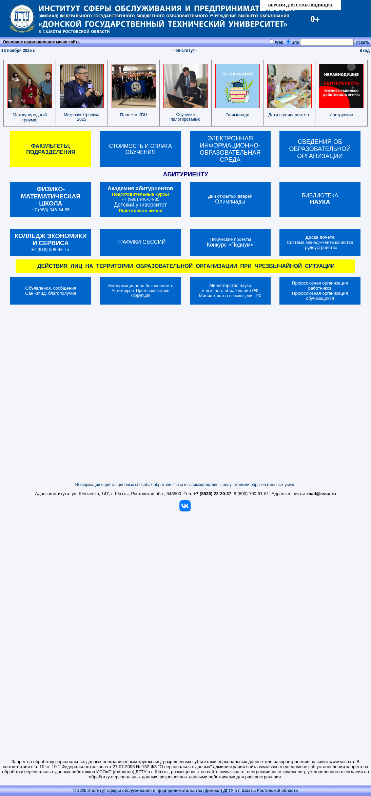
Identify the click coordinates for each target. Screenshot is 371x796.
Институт (185, 50)
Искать (363, 42)
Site (295, 42)
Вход (364, 50)
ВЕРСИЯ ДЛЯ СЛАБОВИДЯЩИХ (300, 5)
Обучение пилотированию (185, 117)
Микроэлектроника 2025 (81, 117)
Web (279, 42)
